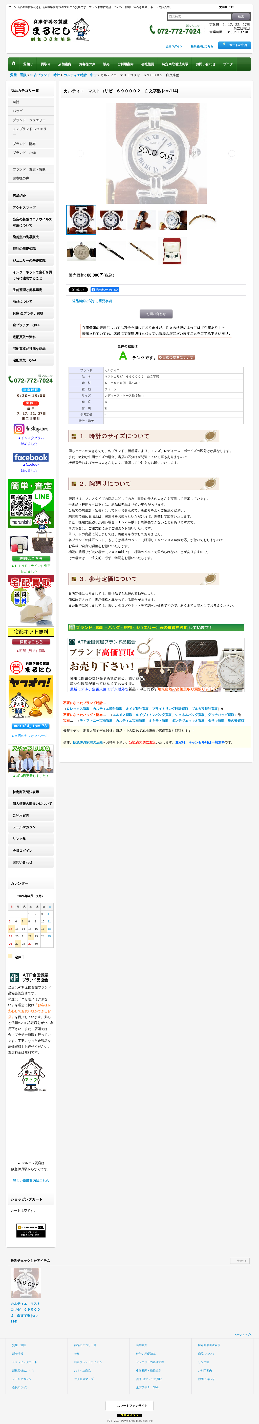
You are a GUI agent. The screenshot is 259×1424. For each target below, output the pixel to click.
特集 (77, 1353)
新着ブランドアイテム (88, 1362)
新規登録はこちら (202, 46)
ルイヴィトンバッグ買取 (154, 715)
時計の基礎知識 (24, 249)
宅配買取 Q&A (24, 360)
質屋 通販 (19, 1345)
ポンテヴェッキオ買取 (188, 721)
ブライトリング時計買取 (170, 709)
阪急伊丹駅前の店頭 (88, 742)
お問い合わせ (22, 862)
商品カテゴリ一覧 (85, 1345)
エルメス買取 (122, 715)
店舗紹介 (19, 196)
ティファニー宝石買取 (96, 721)
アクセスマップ (24, 208)
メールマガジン (24, 827)
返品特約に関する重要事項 (92, 301)
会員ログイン (174, 46)
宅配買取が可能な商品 (29, 348)
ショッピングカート (24, 1362)
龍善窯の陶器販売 (26, 237)
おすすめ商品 (82, 1370)
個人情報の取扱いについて (32, 804)
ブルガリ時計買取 (204, 709)
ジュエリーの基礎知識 (29, 260)
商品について (22, 301)
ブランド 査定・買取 (29, 169)
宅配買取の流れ (24, 337)
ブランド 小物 (24, 153)
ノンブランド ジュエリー (30, 132)
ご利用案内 (21, 815)
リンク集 (19, 839)
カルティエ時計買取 (107, 709)
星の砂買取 (236, 721)
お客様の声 (21, 178)
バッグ (18, 111)
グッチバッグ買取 (221, 715)
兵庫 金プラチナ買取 (28, 313)
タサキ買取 (216, 721)
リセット (242, 1260)
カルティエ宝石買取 (130, 721)
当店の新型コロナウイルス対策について (32, 222)
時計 (16, 102)
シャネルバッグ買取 (190, 715)
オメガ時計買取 (137, 709)
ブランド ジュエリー (29, 120)
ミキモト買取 (158, 721)
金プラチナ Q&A (26, 325)
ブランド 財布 (24, 144)
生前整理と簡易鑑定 (27, 290)
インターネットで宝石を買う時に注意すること (32, 275)
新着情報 (17, 1353)
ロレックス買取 (78, 709)
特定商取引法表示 (26, 792)
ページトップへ (243, 1334)
